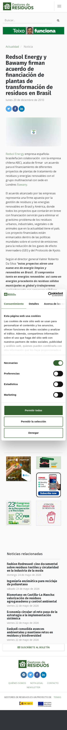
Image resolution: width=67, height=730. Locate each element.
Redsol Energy (15, 154)
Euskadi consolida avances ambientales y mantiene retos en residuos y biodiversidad (30, 632)
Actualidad (12, 46)
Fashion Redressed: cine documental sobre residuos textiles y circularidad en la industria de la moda (33, 567)
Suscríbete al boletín (34, 647)
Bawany (22, 184)
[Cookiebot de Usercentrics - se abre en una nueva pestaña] (48, 294)
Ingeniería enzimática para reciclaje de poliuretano (32, 582)
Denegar (33, 432)
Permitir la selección (33, 421)
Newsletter (33, 687)
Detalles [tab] (34, 303)
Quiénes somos (17, 683)
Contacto (53, 683)
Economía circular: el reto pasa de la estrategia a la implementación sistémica (32, 615)
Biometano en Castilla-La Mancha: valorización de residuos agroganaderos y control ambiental (32, 598)
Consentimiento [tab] (14, 303)
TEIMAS (57, 697)
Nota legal (36, 683)
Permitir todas (33, 410)
